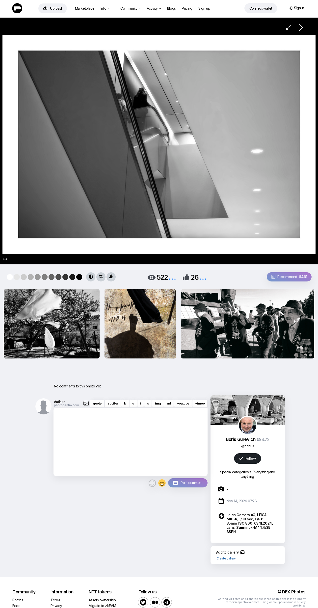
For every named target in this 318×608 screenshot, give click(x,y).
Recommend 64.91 (289, 277)
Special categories (234, 472)
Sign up (204, 8)
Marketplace (85, 8)
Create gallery (226, 558)
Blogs (171, 8)
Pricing (187, 8)
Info (105, 8)
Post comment (191, 483)
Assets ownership (102, 600)
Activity (154, 8)
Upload (52, 8)
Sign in (296, 8)
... (172, 277)
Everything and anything (258, 474)
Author (59, 402)
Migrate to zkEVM (102, 606)
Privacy (56, 606)
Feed (16, 606)
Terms (55, 600)
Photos (17, 600)
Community (130, 8)
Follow (247, 458)
